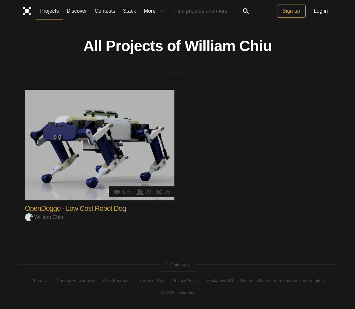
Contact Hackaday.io (76, 280)
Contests (105, 11)
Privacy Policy (185, 280)
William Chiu (228, 45)
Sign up (291, 11)
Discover (77, 11)
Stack (129, 11)
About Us (39, 280)
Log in (321, 11)
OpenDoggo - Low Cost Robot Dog (75, 208)
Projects (49, 11)
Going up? (177, 265)
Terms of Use (151, 280)
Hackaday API (220, 280)
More (155, 11)
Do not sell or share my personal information (282, 280)
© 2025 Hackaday (178, 292)
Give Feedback (117, 280)
